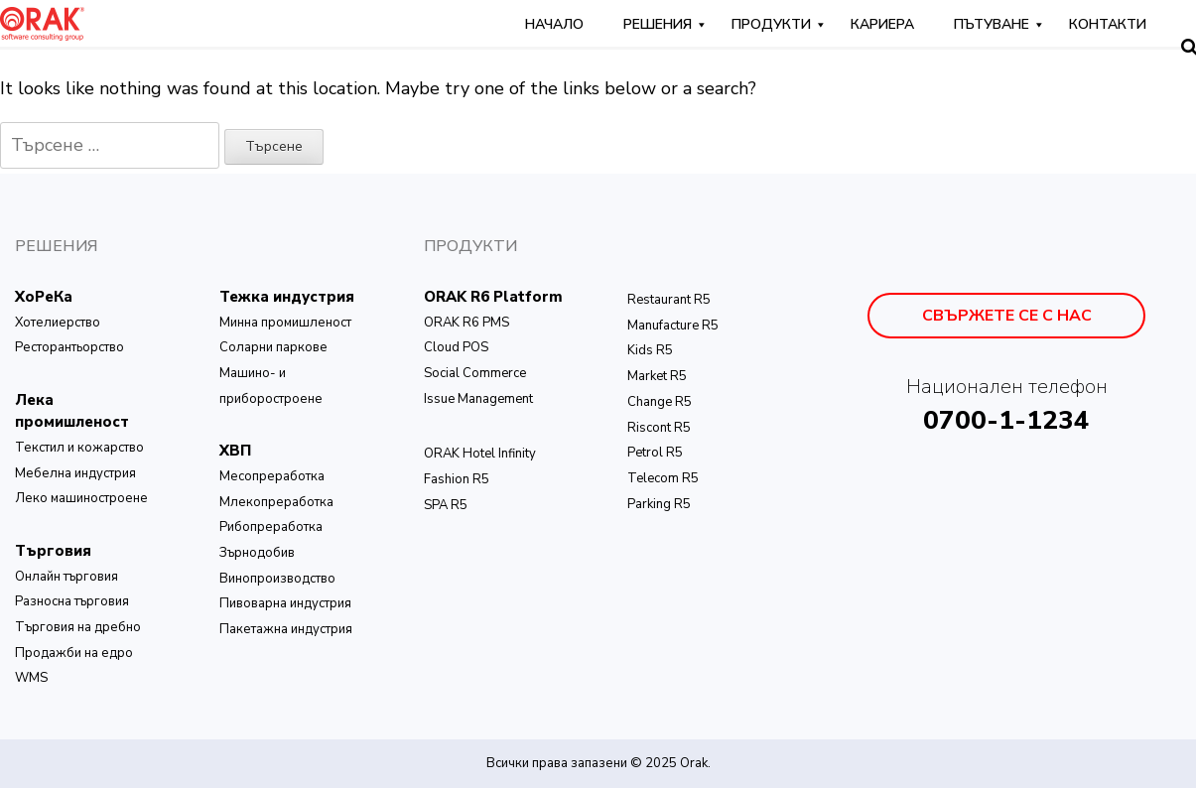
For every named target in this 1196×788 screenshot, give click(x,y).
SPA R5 (445, 505)
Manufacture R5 (673, 325)
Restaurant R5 (669, 300)
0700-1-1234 (1006, 420)
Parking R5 (659, 504)
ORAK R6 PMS (466, 322)
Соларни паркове (273, 347)
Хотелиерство (57, 322)
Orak (694, 763)
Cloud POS (456, 347)
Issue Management (478, 399)
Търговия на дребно (78, 627)
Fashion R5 (456, 479)
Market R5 (657, 376)
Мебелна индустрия (75, 473)
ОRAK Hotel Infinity (480, 453)
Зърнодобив (257, 553)
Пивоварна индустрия (285, 603)
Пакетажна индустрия (285, 629)
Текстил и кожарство (79, 448)
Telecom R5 (663, 478)
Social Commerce (475, 373)
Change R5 (659, 402)
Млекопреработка (276, 502)
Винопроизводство (277, 579)
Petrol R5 (655, 452)
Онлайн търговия (66, 577)
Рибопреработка (271, 527)
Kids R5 (650, 350)
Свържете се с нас (1007, 316)
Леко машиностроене (81, 498)
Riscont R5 (659, 428)
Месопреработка (272, 476)
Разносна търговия (72, 601)
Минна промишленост (285, 322)
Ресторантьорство (69, 347)
